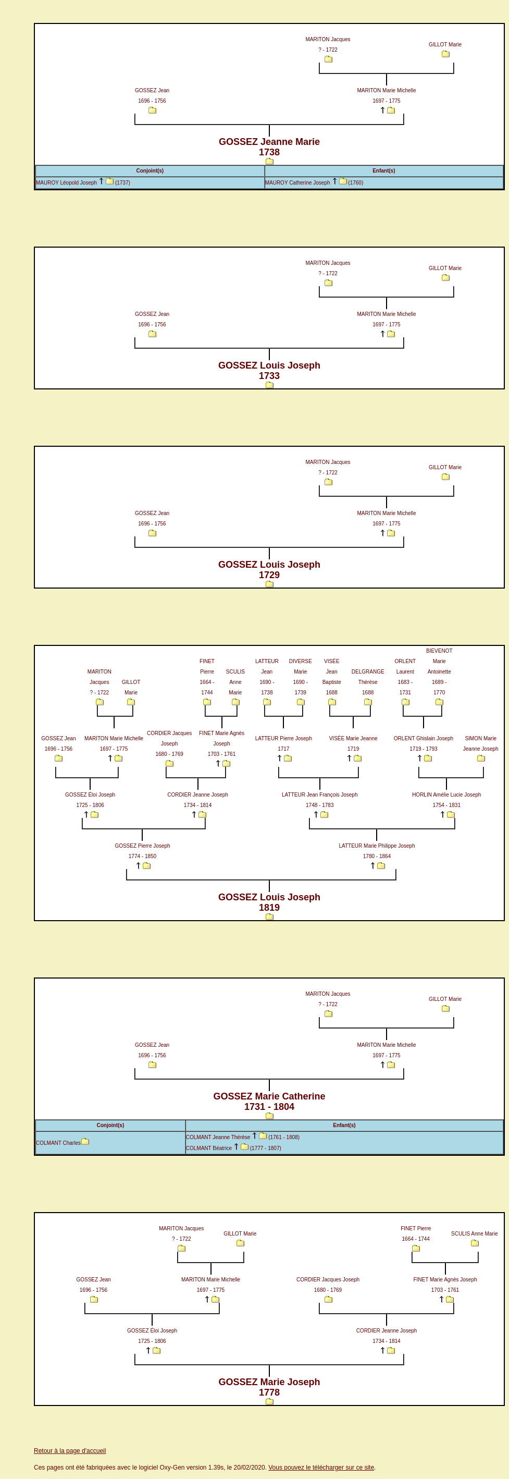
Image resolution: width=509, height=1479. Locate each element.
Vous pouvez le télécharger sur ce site (321, 1467)
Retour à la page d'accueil (70, 1450)
